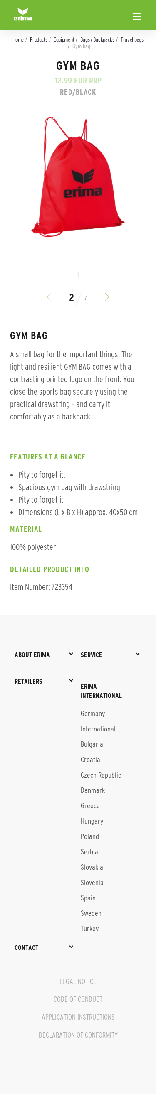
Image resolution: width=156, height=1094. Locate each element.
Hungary (92, 821)
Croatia (90, 759)
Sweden (91, 913)
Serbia (89, 852)
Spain (88, 898)
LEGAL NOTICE (78, 981)
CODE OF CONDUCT (78, 999)
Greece (90, 806)
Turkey (90, 929)
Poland (90, 836)
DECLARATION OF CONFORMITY (78, 1035)
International (98, 729)
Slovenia (92, 882)
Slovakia (92, 867)
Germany (93, 713)
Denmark (93, 790)
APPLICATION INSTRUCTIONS (78, 1017)
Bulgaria (92, 744)
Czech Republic (101, 775)
